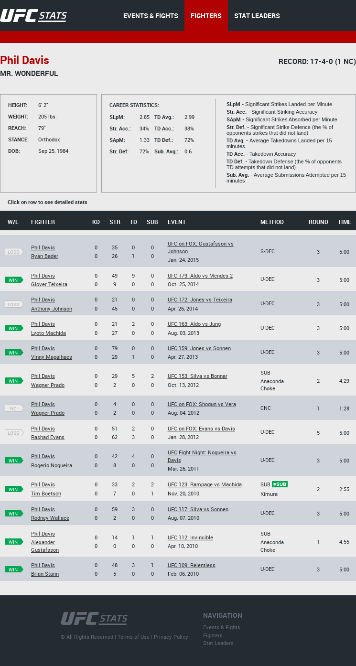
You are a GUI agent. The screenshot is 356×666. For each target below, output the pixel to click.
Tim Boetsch (46, 493)
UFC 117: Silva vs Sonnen (198, 509)
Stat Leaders (218, 642)
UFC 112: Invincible (190, 537)
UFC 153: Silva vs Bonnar (197, 375)
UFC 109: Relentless (192, 565)
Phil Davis (43, 247)
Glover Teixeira (49, 284)
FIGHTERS (206, 15)
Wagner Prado (48, 384)
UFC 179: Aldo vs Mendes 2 (200, 275)
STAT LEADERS (257, 15)
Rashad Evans (48, 436)
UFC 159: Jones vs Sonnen (199, 348)
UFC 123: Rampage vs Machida (205, 484)
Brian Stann (45, 573)
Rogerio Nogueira (51, 465)
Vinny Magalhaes (51, 356)
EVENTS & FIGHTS (150, 15)
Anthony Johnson (51, 308)
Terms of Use (134, 636)
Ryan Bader (44, 255)
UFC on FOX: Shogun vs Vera (202, 404)
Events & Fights (221, 627)
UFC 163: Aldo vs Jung (194, 323)
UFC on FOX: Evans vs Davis (201, 428)
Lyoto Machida (48, 332)
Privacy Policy (171, 636)
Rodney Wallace (50, 517)
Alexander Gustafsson (45, 545)
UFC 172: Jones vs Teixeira (200, 299)
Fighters (213, 635)
